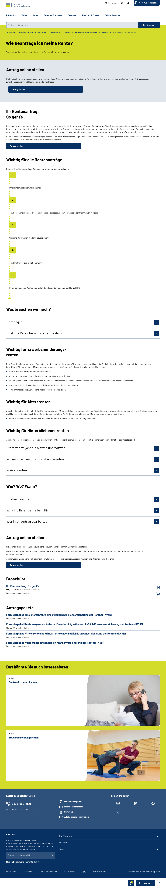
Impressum (11, 871)
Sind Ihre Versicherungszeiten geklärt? (34, 333)
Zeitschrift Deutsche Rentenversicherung (81, 32)
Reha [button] (24, 15)
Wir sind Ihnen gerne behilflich (28, 510)
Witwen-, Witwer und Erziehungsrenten (35, 459)
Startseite (11, 32)
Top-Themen (65, 836)
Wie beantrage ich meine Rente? (124, 32)
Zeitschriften (55, 32)
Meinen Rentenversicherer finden (21, 861)
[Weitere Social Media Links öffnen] (118, 813)
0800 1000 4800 (21, 803)
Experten (63, 849)
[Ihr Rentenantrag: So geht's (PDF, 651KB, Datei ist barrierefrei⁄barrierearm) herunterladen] (156, 587)
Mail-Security (69, 871)
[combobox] (72, 25)
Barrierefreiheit (100, 871)
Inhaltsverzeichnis (49, 871)
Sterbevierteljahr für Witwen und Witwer (35, 447)
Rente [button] (35, 15)
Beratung (68, 811)
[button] (111, 2)
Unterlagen (14, 322)
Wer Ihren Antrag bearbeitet (26, 521)
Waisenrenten (16, 470)
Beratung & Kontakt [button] (53, 15)
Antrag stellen (18, 89)
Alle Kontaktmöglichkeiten (76, 816)
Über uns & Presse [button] (90, 15)
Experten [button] (72, 15)
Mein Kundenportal (148, 2)
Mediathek (42, 32)
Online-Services (112, 15)
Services (63, 842)
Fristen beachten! (19, 499)
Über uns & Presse (26, 32)
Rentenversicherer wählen (20, 855)
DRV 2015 (105, 32)
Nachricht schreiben (73, 806)
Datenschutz (28, 871)
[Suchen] (149, 25)
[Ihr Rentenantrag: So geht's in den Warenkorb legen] (156, 593)
